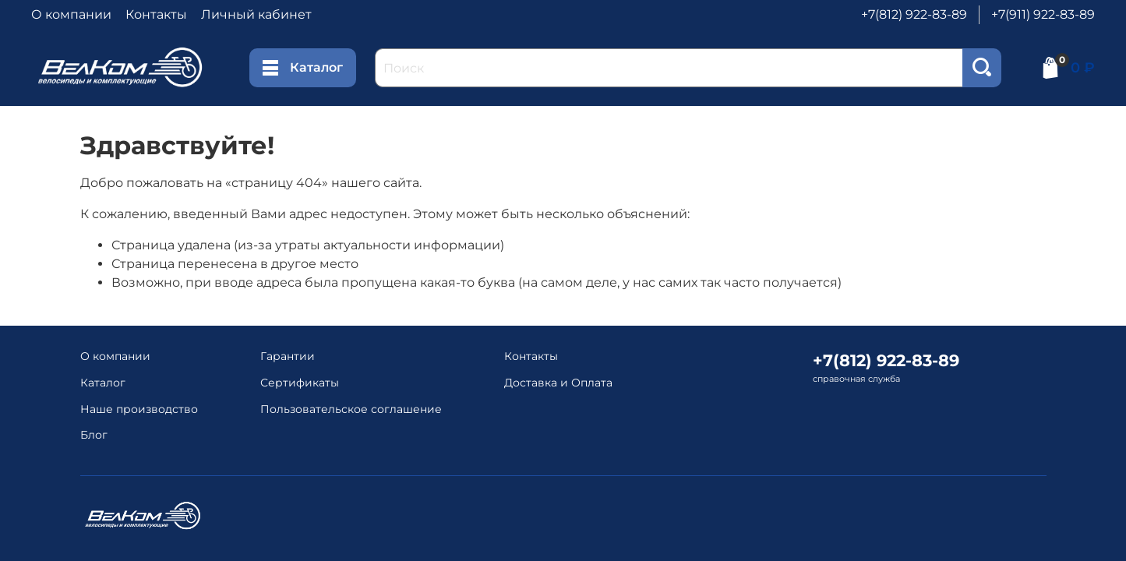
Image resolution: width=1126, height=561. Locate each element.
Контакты (156, 14)
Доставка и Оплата (558, 383)
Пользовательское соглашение (351, 409)
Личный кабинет (256, 14)
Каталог (303, 68)
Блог (94, 435)
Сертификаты (299, 383)
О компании (71, 14)
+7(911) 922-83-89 (1043, 14)
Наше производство (139, 409)
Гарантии (287, 356)
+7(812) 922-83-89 (914, 14)
